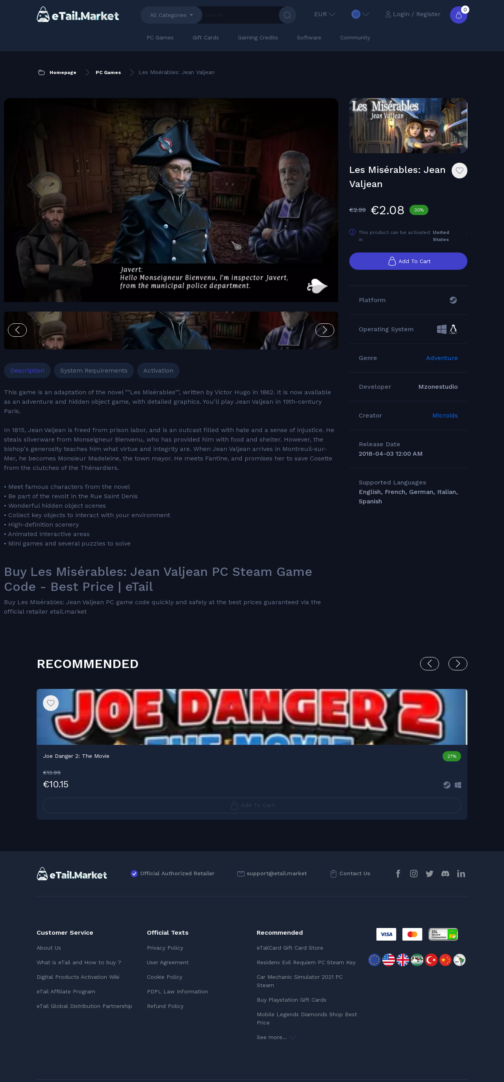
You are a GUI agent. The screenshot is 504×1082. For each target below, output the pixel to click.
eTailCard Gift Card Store (290, 914)
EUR (324, 14)
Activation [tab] (191, 318)
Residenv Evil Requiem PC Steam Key (306, 929)
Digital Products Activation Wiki (78, 944)
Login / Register (413, 14)
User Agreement (168, 929)
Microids (445, 424)
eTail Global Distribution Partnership (84, 973)
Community (355, 37)
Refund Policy (165, 973)
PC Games (160, 37)
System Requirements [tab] (126, 318)
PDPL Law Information (177, 958)
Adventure (442, 366)
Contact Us (354, 840)
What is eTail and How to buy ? (79, 929)
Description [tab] (60, 318)
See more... (276, 1004)
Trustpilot (446, 1066)
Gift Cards (206, 37)
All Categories (168, 15)
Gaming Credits (258, 37)
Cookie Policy (164, 944)
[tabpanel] (158, 459)
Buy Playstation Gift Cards (291, 966)
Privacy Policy (165, 914)
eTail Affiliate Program (66, 958)
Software (309, 37)
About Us (49, 914)
